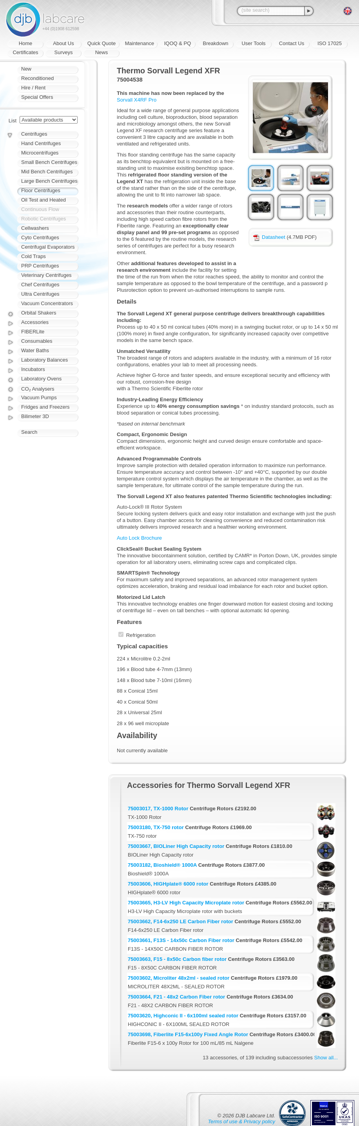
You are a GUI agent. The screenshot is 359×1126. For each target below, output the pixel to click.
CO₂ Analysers (37, 389)
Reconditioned (37, 78)
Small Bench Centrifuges (49, 162)
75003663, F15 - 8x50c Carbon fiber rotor (177, 959)
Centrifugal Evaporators (48, 247)
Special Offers (37, 97)
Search (29, 432)
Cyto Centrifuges (40, 237)
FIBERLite (32, 332)
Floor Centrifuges (40, 190)
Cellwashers (35, 228)
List (12, 121)
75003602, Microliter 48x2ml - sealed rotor (178, 978)
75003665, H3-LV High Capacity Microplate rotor (186, 903)
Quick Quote (101, 43)
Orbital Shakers (38, 313)
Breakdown (215, 43)
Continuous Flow (40, 209)
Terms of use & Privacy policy (241, 1121)
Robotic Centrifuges (43, 219)
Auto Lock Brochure (139, 538)
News (101, 52)
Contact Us (291, 43)
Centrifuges (34, 134)
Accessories (35, 322)
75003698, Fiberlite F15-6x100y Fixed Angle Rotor (188, 1034)
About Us (63, 43)
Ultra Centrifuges (40, 294)
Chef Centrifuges (40, 284)
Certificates (25, 52)
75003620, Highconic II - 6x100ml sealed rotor (183, 1016)
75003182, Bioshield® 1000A (162, 865)
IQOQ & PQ (177, 43)
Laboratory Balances (44, 360)
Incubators (33, 369)
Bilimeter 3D (35, 416)
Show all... (326, 1058)
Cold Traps (33, 256)
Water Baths (35, 350)
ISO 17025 (329, 43)
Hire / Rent (33, 88)
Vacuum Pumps (39, 397)
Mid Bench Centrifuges (47, 172)
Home (26, 43)
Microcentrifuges (39, 153)
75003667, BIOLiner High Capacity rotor (176, 846)
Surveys (63, 52)
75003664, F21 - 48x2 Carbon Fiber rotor (176, 997)
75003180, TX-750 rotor (156, 827)
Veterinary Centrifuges (46, 275)
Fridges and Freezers (45, 407)
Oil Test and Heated (43, 200)
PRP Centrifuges (40, 266)
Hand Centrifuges (41, 143)
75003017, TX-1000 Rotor (158, 808)
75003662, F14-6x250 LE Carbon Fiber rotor (180, 921)
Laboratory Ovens (41, 379)
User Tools (253, 43)
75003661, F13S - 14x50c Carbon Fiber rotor (181, 940)
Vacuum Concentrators (47, 303)
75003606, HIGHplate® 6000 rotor (168, 884)
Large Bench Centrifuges (49, 181)
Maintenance (139, 43)
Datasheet (269, 237)
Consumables (37, 341)
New (26, 69)
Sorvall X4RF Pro (136, 100)
